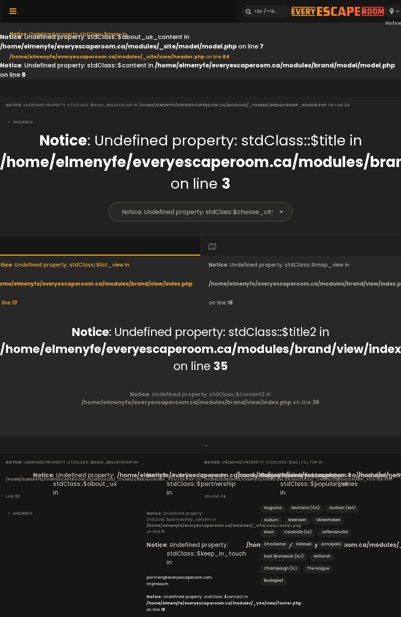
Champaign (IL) (280, 568)
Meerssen (297, 520)
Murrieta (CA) (306, 508)
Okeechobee (328, 520)
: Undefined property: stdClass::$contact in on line (224, 603)
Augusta (273, 508)
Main (269, 532)
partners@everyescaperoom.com (179, 577)
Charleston (275, 544)
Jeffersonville (334, 532)
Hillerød (303, 544)
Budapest (273, 580)
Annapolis (331, 544)
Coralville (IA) (298, 532)
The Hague (318, 568)
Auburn (271, 520)
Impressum (158, 584)
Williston (322, 556)
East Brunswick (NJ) (284, 556)
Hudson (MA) (342, 508)
